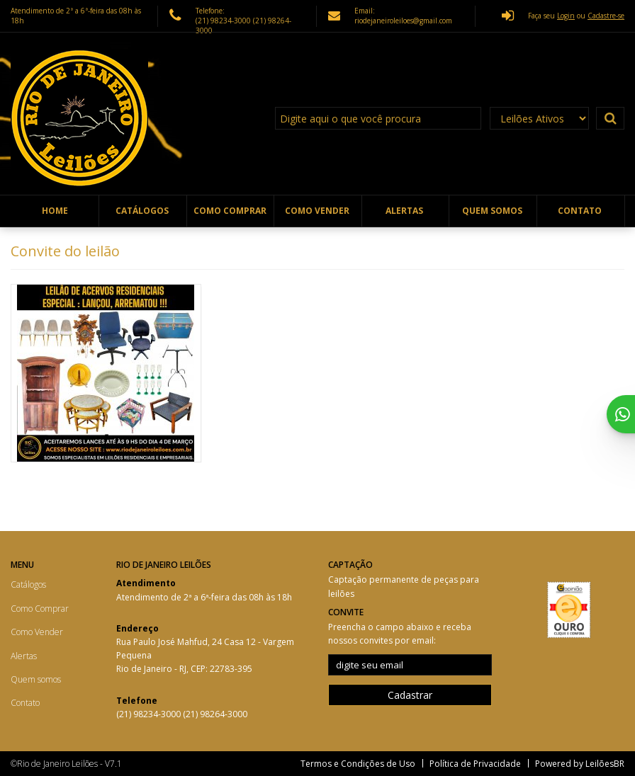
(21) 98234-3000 (224, 20)
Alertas (404, 211)
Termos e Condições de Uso (357, 764)
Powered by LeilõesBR (579, 764)
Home (55, 211)
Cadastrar (410, 695)
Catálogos (142, 211)
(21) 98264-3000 (215, 714)
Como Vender (317, 211)
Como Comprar (229, 211)
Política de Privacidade (475, 764)
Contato (580, 211)
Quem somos (492, 211)
